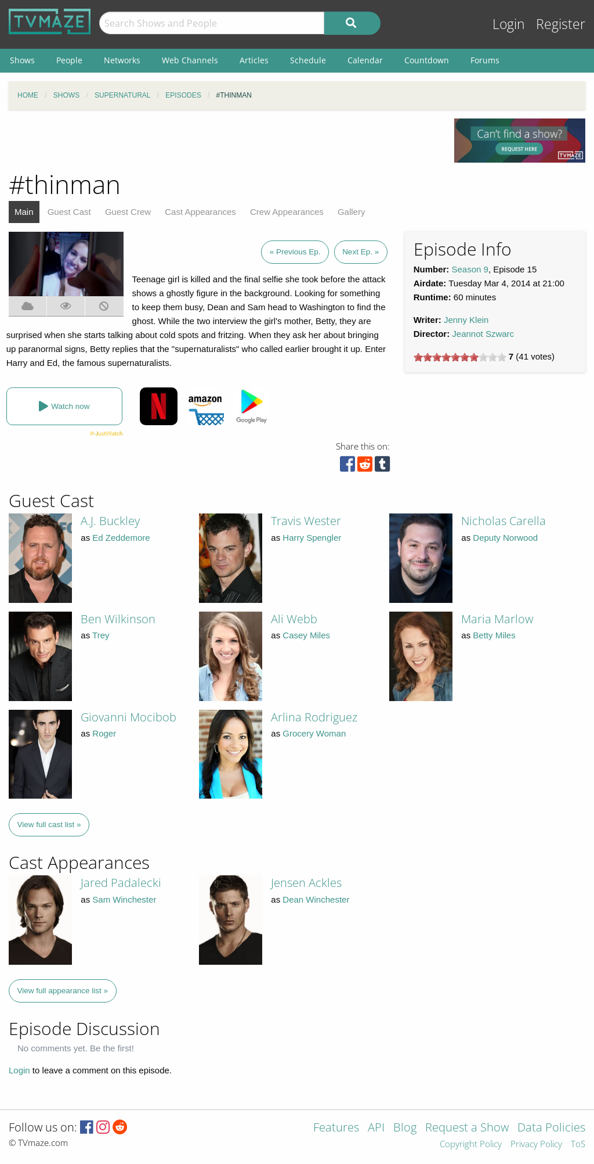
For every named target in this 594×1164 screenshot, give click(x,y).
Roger (104, 733)
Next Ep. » (360, 251)
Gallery (351, 212)
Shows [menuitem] (22, 60)
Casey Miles (306, 635)
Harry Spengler (311, 538)
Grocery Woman (314, 733)
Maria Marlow (497, 619)
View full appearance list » (62, 990)
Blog (404, 1128)
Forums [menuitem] (484, 60)
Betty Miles (494, 635)
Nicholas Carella (503, 521)
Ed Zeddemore (121, 538)
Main (24, 212)
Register (560, 24)
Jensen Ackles (306, 882)
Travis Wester (306, 521)
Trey (100, 635)
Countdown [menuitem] (426, 60)
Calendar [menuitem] (365, 60)
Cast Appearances (200, 212)
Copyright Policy (471, 1144)
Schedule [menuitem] (308, 60)
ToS (578, 1144)
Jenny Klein (466, 320)
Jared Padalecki (121, 882)
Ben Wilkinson (118, 619)
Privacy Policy (536, 1144)
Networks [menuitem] (122, 60)
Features (336, 1128)
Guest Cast (69, 212)
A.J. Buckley (110, 521)
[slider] (460, 357)
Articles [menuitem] (254, 60)
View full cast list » (49, 824)
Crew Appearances (287, 212)
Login (508, 24)
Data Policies (551, 1128)
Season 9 (470, 269)
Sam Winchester (124, 899)
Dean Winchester (315, 899)
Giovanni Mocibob (128, 717)
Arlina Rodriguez (314, 717)
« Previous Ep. (295, 251)
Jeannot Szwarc (483, 334)
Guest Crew (128, 212)
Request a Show (467, 1128)
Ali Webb (294, 619)
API (376, 1128)
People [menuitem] (69, 60)
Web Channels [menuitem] (190, 60)
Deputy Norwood (505, 538)
